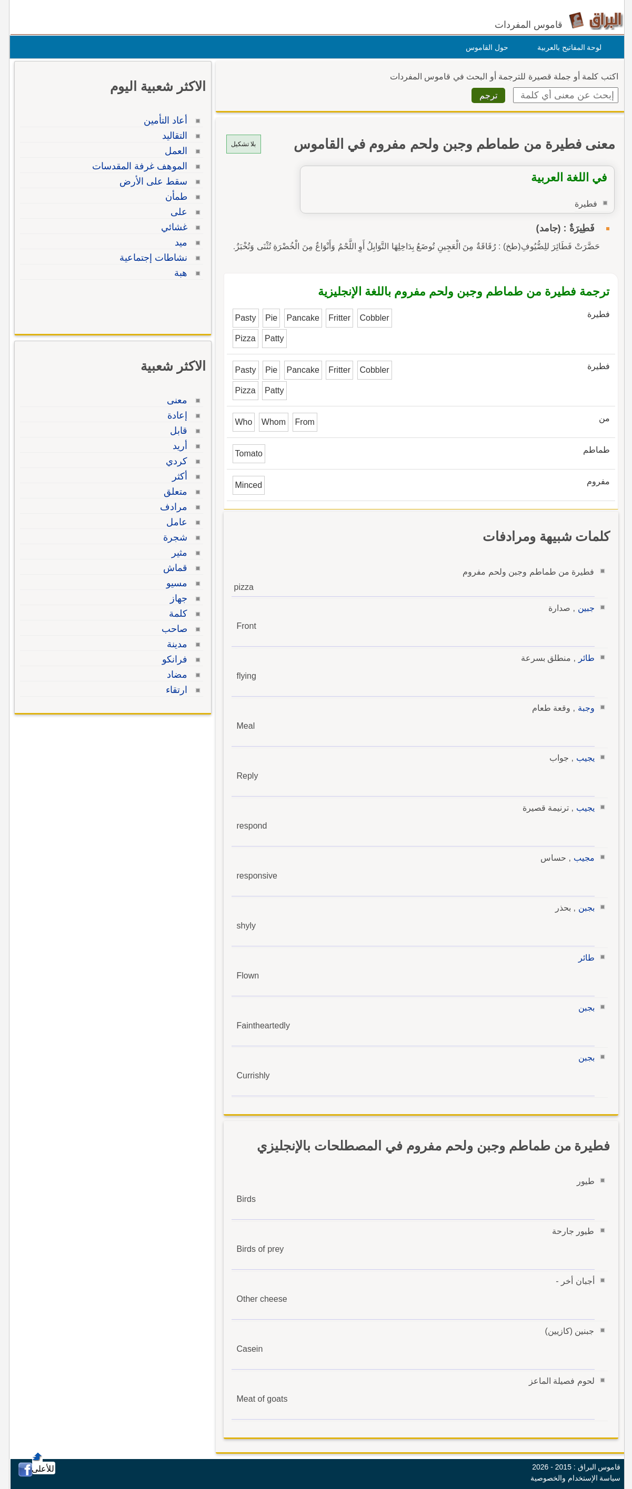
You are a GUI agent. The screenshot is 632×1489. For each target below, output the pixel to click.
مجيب (581, 857)
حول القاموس (484, 47)
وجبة (583, 707)
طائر (584, 658)
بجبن (584, 907)
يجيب (583, 757)
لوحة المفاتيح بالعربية (567, 47)
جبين (583, 608)
